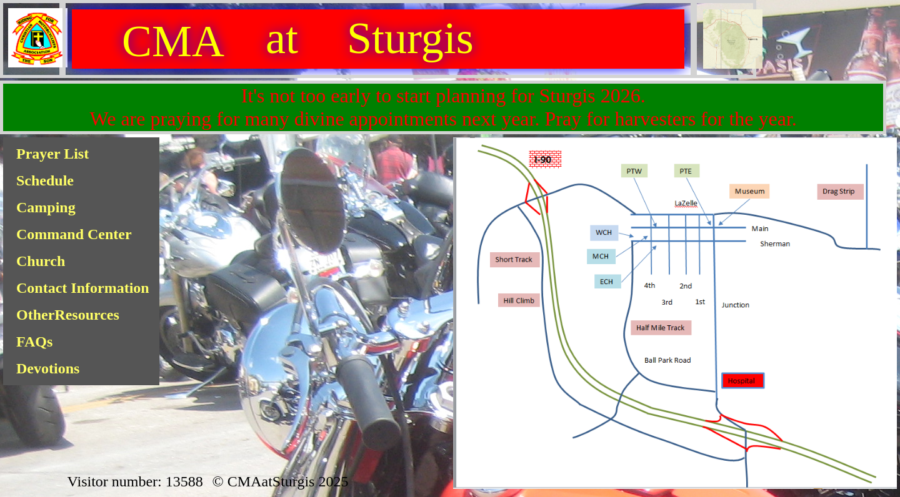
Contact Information (82, 288)
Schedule (45, 180)
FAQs (34, 341)
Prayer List (52, 153)
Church (40, 261)
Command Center (74, 234)
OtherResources (67, 315)
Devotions (47, 368)
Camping (46, 207)
